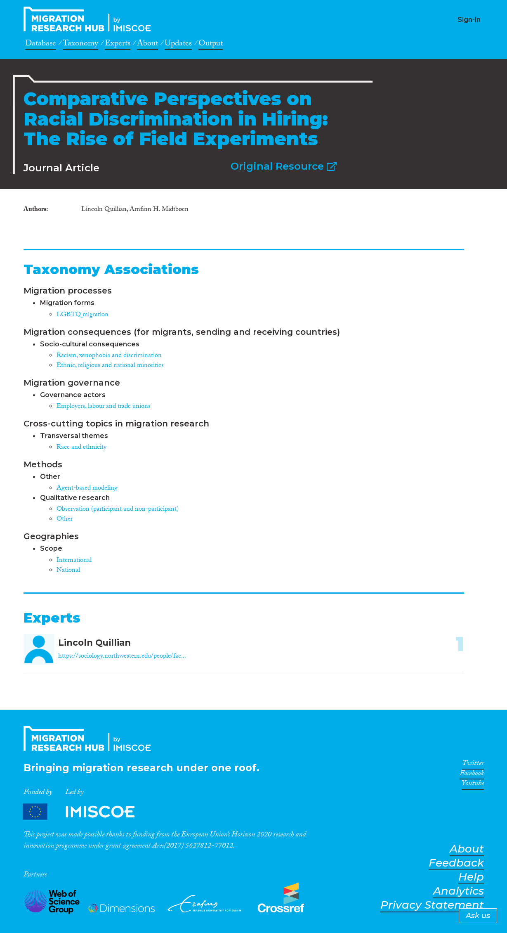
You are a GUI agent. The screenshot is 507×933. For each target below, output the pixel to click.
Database (40, 44)
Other (65, 519)
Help (471, 877)
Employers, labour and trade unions (104, 406)
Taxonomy (80, 44)
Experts (117, 44)
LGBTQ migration (82, 315)
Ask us (478, 915)
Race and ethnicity (81, 447)
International (74, 560)
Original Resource (284, 166)
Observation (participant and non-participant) (118, 509)
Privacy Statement (432, 905)
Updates (178, 44)
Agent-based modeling (87, 488)
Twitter (473, 765)
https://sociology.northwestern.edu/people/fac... (122, 656)
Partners (85, 812)
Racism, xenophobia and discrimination (109, 356)
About (147, 44)
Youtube (473, 785)
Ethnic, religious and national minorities (110, 366)
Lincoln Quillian (94, 642)
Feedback (456, 863)
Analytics (458, 891)
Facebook (472, 775)
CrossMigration (90, 19)
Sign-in (469, 20)
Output (210, 44)
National (68, 570)
